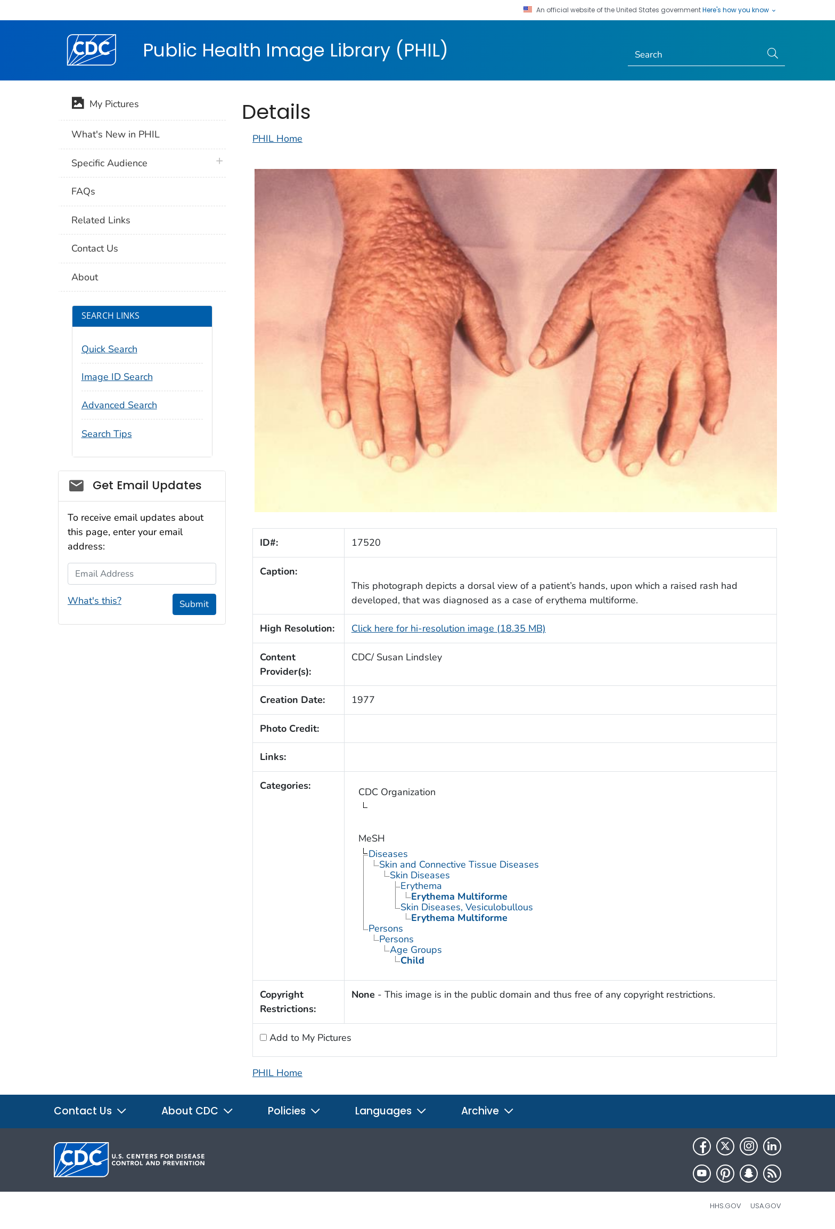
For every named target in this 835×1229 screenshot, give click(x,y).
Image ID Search (117, 376)
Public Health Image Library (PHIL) (295, 50)
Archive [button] (487, 1111)
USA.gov (765, 1206)
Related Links (100, 220)
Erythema (421, 885)
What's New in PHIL (115, 134)
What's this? (94, 600)
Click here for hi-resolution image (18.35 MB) (448, 628)
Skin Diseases (420, 875)
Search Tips (106, 433)
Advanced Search (119, 405)
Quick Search (109, 349)
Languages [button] (391, 1111)
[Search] (695, 55)
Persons (386, 928)
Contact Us (94, 248)
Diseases (388, 853)
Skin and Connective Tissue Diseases (459, 864)
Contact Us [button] (90, 1111)
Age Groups (416, 949)
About (84, 277)
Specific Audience (109, 163)
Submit (194, 604)
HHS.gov (725, 1206)
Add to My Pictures (309, 1037)
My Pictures (105, 105)
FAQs (83, 191)
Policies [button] (294, 1111)
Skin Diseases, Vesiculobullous (466, 907)
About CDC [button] (197, 1111)
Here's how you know (739, 10)
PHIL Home (277, 138)
